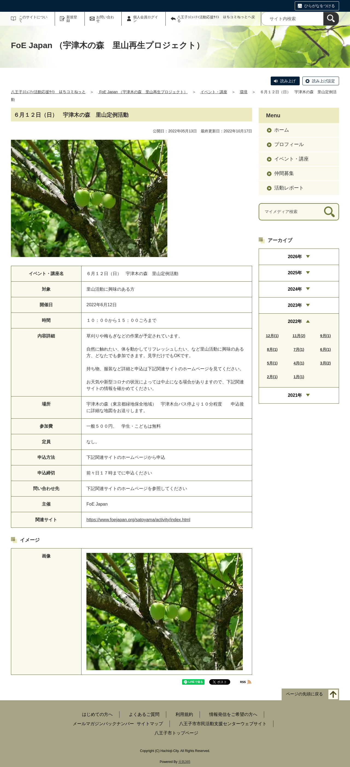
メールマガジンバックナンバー (103, 723)
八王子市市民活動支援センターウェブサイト (223, 723)
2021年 (295, 395)
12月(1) (272, 336)
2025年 (295, 272)
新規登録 (71, 19)
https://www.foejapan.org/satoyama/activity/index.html (138, 519)
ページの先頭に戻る (304, 694)
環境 (243, 92)
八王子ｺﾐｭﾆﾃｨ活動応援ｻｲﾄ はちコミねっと (48, 92)
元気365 (184, 762)
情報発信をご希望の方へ (233, 714)
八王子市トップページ (176, 733)
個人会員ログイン (145, 19)
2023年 (295, 305)
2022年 (295, 321)
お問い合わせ (105, 19)
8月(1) (272, 349)
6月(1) (325, 349)
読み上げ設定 (323, 81)
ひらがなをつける (319, 6)
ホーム (281, 130)
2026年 (295, 256)
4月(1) (299, 363)
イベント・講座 (213, 92)
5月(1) (272, 363)
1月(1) (299, 377)
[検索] (331, 19)
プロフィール (289, 144)
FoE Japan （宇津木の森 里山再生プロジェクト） (143, 92)
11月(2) (299, 336)
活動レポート (289, 188)
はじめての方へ (97, 714)
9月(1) (325, 336)
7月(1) (299, 349)
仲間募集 (284, 173)
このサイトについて (33, 19)
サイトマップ (150, 723)
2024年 (295, 289)
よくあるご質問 (144, 714)
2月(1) (272, 377)
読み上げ (288, 81)
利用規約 (184, 714)
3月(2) (325, 363)
